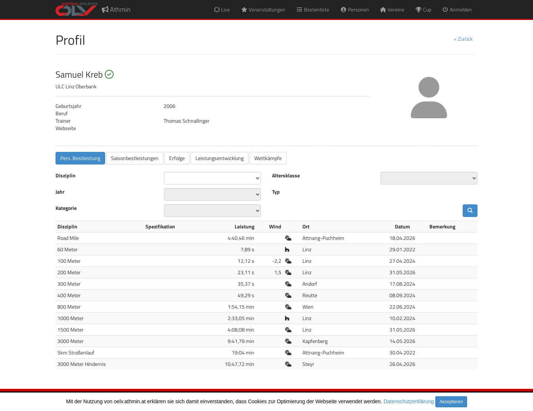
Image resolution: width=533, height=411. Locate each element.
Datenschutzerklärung (408, 401)
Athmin (116, 9)
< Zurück (463, 39)
